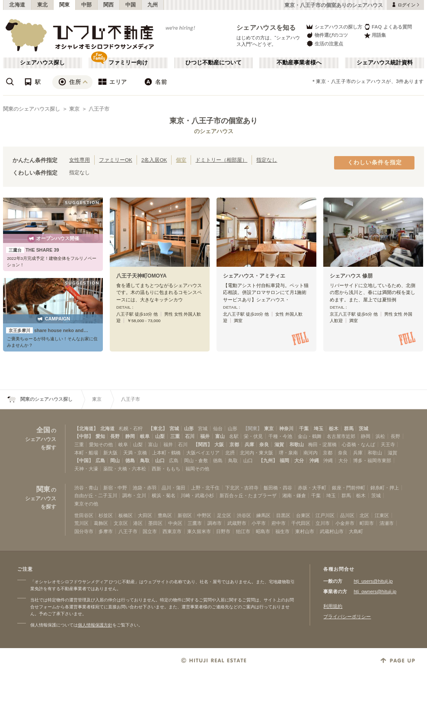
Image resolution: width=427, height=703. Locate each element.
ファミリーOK (115, 160)
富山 (220, 436)
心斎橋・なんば (358, 444)
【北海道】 (86, 428)
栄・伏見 (253, 436)
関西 (108, 5)
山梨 (160, 436)
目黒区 (283, 515)
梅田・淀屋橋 (322, 444)
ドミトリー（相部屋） (221, 160)
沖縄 (314, 460)
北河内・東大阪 (256, 452)
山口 (160, 460)
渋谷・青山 (86, 487)
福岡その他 (197, 468)
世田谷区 (83, 515)
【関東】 (252, 428)
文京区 (121, 523)
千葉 (304, 428)
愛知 (100, 436)
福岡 (284, 460)
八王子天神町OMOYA (141, 276)
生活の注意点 (324, 43)
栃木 (333, 428)
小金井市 (344, 523)
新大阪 (110, 452)
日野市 (223, 531)
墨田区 (155, 523)
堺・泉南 (288, 452)
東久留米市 (199, 531)
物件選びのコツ (327, 35)
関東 (64, 5)
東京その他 (86, 503)
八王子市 (99, 109)
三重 (175, 436)
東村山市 (304, 531)
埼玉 (318, 428)
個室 (181, 160)
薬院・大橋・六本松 (124, 468)
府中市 (278, 523)
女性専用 (79, 160)
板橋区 (125, 515)
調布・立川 (134, 495)
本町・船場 (86, 452)
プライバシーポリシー (347, 616)
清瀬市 (386, 523)
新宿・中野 (115, 487)
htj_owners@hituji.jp (375, 591)
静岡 (130, 436)
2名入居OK (154, 160)
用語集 (375, 35)
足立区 (224, 515)
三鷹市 (195, 523)
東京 (74, 109)
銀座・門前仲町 (348, 487)
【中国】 (83, 460)
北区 (364, 515)
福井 (205, 436)
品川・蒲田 (173, 487)
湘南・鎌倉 (294, 495)
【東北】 (157, 428)
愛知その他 (101, 444)
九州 (152, 5)
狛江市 (243, 531)
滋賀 (279, 444)
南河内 (310, 452)
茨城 (363, 428)
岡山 (115, 460)
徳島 (130, 460)
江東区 (382, 515)
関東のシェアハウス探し (31, 109)
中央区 (175, 523)
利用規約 (332, 606)
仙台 (218, 428)
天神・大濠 (86, 468)
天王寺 (388, 444)
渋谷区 (244, 515)
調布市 (214, 523)
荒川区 (81, 523)
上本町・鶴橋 (166, 452)
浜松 (380, 436)
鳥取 (145, 460)
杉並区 (106, 515)
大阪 (219, 444)
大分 (299, 460)
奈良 (264, 444)
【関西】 (202, 444)
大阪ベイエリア (203, 452)
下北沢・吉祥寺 (241, 487)
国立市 (150, 531)
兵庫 (249, 444)
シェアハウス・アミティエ (254, 276)
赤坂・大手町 (312, 487)
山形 (189, 428)
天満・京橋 (135, 452)
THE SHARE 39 (32, 249)
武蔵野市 (236, 523)
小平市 (259, 523)
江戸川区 (325, 515)
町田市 (367, 523)
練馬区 (263, 515)
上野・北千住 (205, 487)
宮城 (174, 428)
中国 (130, 5)
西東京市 (172, 531)
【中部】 (83, 436)
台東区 (303, 515)
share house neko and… (47, 330)
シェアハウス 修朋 (351, 276)
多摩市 (106, 531)
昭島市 (263, 531)
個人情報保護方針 (95, 625)
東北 (42, 5)
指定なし (266, 160)
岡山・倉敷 (196, 460)
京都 (234, 444)
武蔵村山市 (332, 531)
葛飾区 (101, 523)
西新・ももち (166, 468)
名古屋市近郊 (341, 436)
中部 (86, 5)
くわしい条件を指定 (374, 163)
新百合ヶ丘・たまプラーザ (248, 495)
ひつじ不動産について (213, 63)
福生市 (282, 531)
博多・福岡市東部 (372, 460)
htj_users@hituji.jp (373, 581)
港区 (138, 523)
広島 (100, 460)
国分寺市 (83, 531)
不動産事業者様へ (299, 63)
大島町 (356, 531)
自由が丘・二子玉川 (95, 495)
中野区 (204, 515)
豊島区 (165, 515)
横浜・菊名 (163, 495)
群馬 (349, 428)
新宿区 (185, 515)
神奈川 (286, 428)
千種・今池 (280, 436)
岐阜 (145, 436)
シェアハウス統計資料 (385, 63)
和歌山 (297, 444)
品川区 (347, 515)
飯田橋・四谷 (278, 487)
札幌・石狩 (131, 428)
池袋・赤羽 (144, 487)
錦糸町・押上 (384, 487)
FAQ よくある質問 (388, 26)
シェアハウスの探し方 (334, 26)
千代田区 (300, 523)
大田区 (145, 515)
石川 (189, 436)
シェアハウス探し (42, 63)
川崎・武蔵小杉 (197, 495)
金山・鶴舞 (310, 436)
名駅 (234, 436)
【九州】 (267, 460)
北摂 (230, 452)
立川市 (322, 523)
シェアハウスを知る (266, 27)
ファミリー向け (128, 63)
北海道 (17, 5)
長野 (115, 436)
